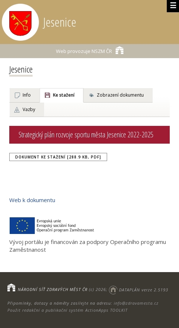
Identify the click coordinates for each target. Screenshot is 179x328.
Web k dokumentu (32, 200)
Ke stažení (63, 95)
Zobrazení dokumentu (120, 95)
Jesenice (21, 69)
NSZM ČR (89, 50)
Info (27, 95)
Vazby (29, 109)
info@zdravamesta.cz (136, 303)
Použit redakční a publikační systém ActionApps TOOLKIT (67, 310)
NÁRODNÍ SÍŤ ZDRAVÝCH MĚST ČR (52, 289)
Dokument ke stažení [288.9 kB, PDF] (58, 157)
